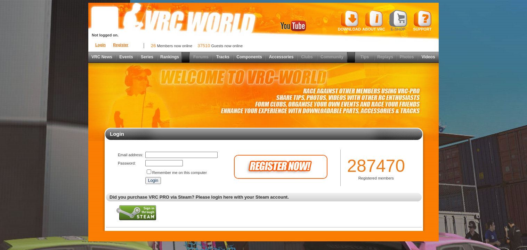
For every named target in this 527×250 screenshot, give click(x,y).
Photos (407, 57)
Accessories (281, 57)
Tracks (222, 57)
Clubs (307, 57)
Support (422, 20)
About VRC (373, 20)
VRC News (101, 57)
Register (120, 45)
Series (147, 57)
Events (126, 57)
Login (100, 45)
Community (332, 57)
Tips (364, 57)
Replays (385, 57)
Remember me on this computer (179, 172)
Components (249, 57)
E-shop (398, 20)
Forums (201, 57)
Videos (428, 57)
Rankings (169, 57)
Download (349, 20)
